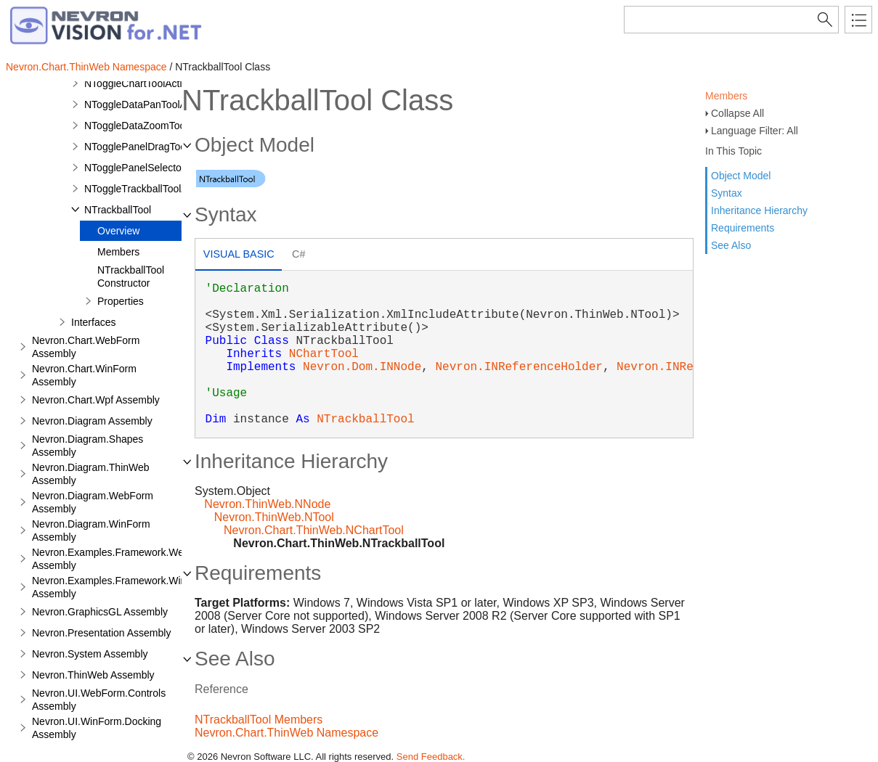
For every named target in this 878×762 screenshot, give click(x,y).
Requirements (742, 228)
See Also (731, 245)
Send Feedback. (431, 756)
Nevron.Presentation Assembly (101, 633)
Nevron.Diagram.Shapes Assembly (87, 445)
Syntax (726, 193)
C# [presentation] (298, 254)
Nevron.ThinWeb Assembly (93, 675)
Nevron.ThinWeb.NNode (267, 504)
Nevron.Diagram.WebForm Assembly (92, 502)
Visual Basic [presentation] (239, 254)
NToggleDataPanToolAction (146, 104)
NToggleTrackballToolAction (146, 188)
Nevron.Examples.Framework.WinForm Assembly (121, 587)
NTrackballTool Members (258, 719)
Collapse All (737, 113)
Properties (120, 301)
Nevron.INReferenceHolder (518, 367)
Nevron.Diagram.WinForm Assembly (91, 530)
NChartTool (324, 354)
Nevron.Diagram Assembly (92, 421)
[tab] (238, 256)
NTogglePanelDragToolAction (150, 146)
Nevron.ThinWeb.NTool (274, 517)
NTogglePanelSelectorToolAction (158, 167)
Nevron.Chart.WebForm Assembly (85, 347)
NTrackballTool (117, 210)
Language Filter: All (754, 130)
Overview (118, 231)
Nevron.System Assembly (90, 654)
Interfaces (93, 322)
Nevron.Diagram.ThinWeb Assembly (91, 474)
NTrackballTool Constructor (130, 276)
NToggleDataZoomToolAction (150, 125)
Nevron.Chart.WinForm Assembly (84, 375)
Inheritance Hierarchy (759, 210)
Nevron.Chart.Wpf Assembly (96, 400)
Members (726, 96)
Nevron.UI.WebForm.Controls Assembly (99, 699)
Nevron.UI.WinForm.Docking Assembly (96, 728)
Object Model (741, 175)
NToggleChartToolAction (138, 83)
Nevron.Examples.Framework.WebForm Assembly (122, 558)
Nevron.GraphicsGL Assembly (100, 612)
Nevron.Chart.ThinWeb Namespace (86, 67)
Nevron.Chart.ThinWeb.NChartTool (314, 530)
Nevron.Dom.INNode (362, 367)
